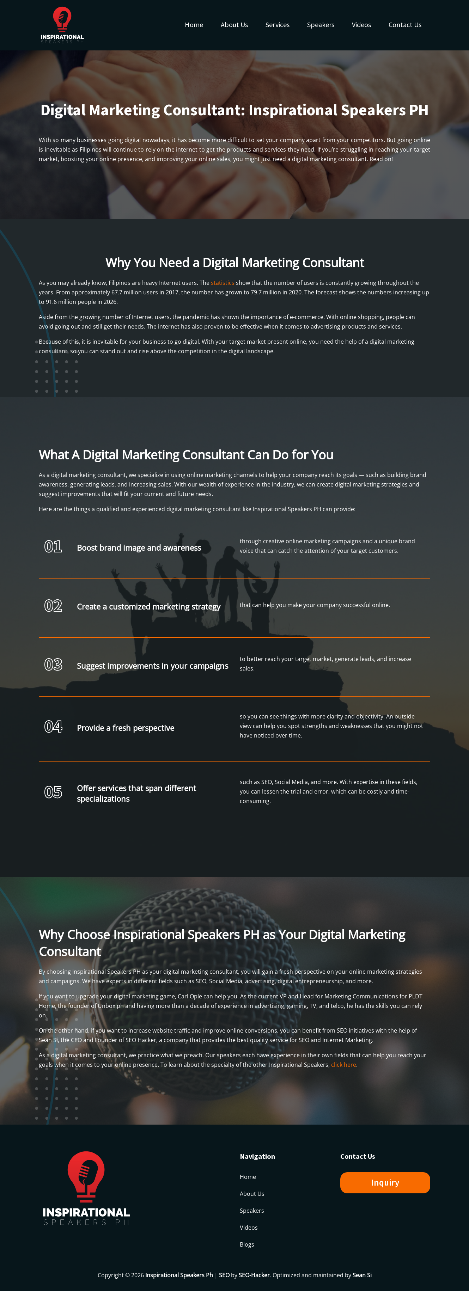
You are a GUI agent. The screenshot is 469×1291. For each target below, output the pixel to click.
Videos (361, 24)
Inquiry (385, 1182)
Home (194, 24)
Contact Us (405, 24)
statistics (222, 283)
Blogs (247, 1244)
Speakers (320, 24)
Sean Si (362, 1275)
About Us (234, 24)
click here (343, 1065)
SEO (224, 1275)
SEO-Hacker (254, 1275)
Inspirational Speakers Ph (179, 1275)
